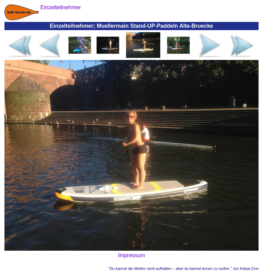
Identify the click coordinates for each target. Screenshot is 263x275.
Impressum (131, 255)
